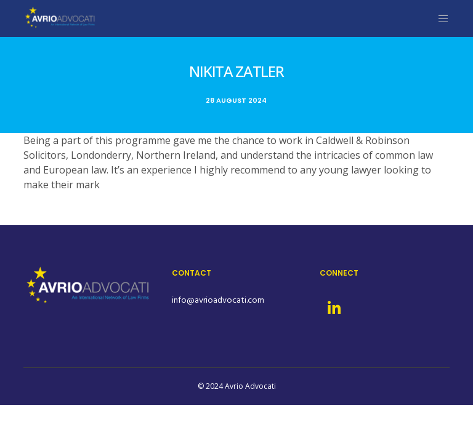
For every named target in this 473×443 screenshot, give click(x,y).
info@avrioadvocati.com (218, 300)
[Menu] (438, 18)
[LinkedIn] (333, 306)
